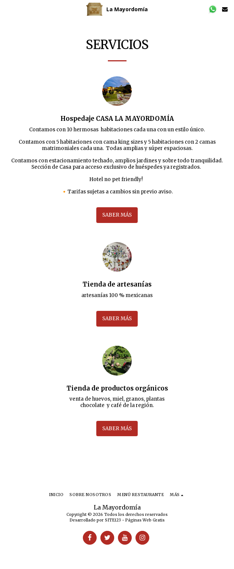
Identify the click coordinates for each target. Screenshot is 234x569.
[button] (8, 8)
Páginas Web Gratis (145, 520)
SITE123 (113, 520)
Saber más (117, 215)
